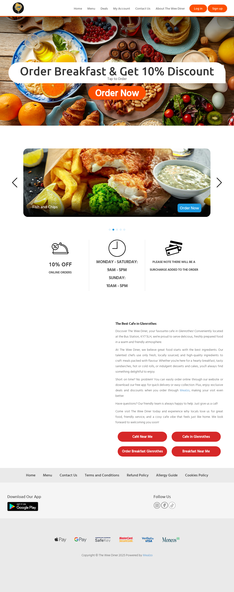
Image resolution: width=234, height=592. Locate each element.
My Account (121, 8)
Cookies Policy (196, 475)
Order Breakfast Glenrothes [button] (142, 451)
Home (78, 8)
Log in (198, 8)
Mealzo (185, 390)
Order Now (117, 93)
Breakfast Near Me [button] (196, 451)
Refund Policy (138, 475)
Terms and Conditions (102, 475)
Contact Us (142, 8)
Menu (91, 8)
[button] (15, 183)
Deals (104, 8)
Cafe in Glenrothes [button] (196, 436)
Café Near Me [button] (142, 436)
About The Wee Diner (170, 8)
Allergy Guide (167, 475)
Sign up (217, 8)
